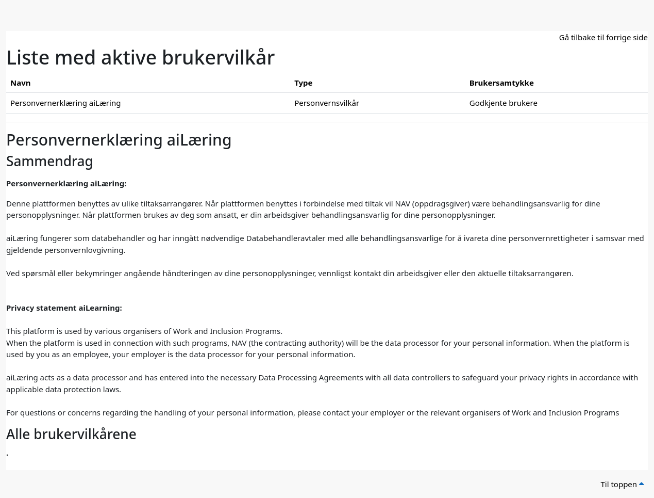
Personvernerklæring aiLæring (65, 103)
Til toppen (622, 484)
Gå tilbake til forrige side (603, 37)
